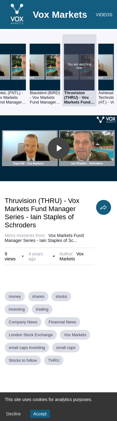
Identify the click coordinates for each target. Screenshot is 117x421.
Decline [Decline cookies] (13, 413)
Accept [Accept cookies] (40, 413)
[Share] (103, 207)
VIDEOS (104, 14)
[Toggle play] (59, 148)
